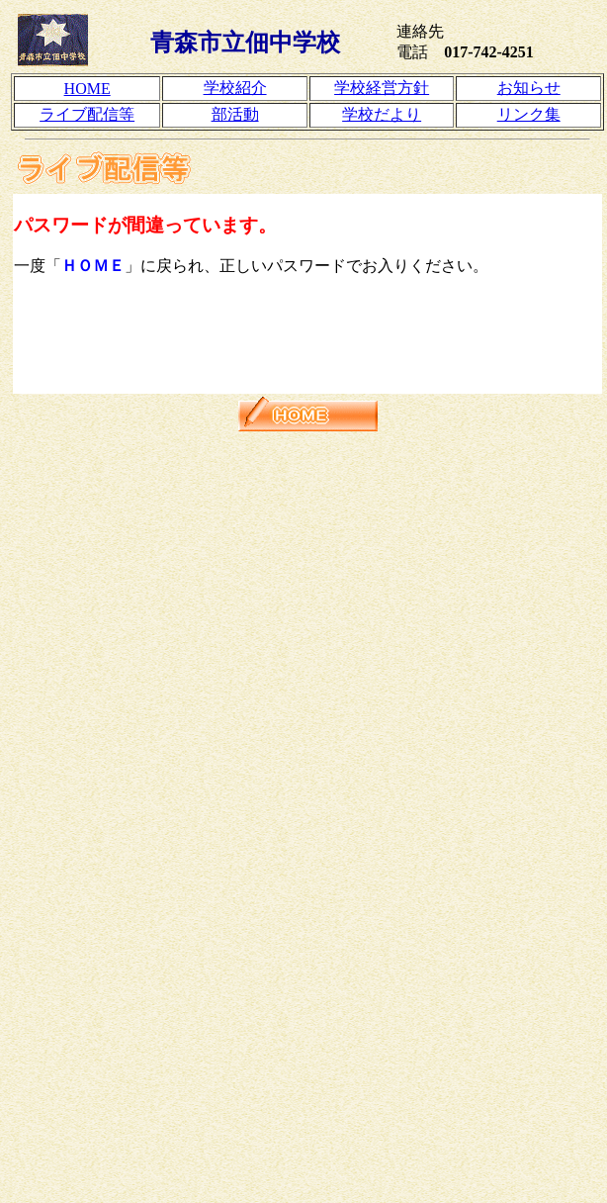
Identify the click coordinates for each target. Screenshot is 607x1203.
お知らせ (529, 87)
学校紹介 (235, 87)
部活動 (235, 114)
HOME (87, 88)
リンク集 (529, 114)
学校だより (381, 114)
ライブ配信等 (87, 114)
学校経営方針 (381, 87)
